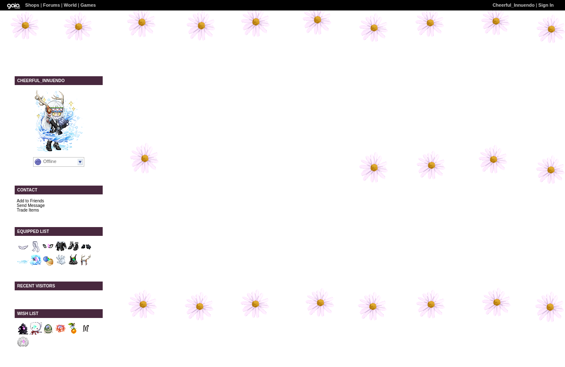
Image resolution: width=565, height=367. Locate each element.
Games (88, 5)
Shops (32, 5)
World (70, 5)
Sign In (546, 5)
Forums (51, 5)
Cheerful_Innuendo (513, 5)
